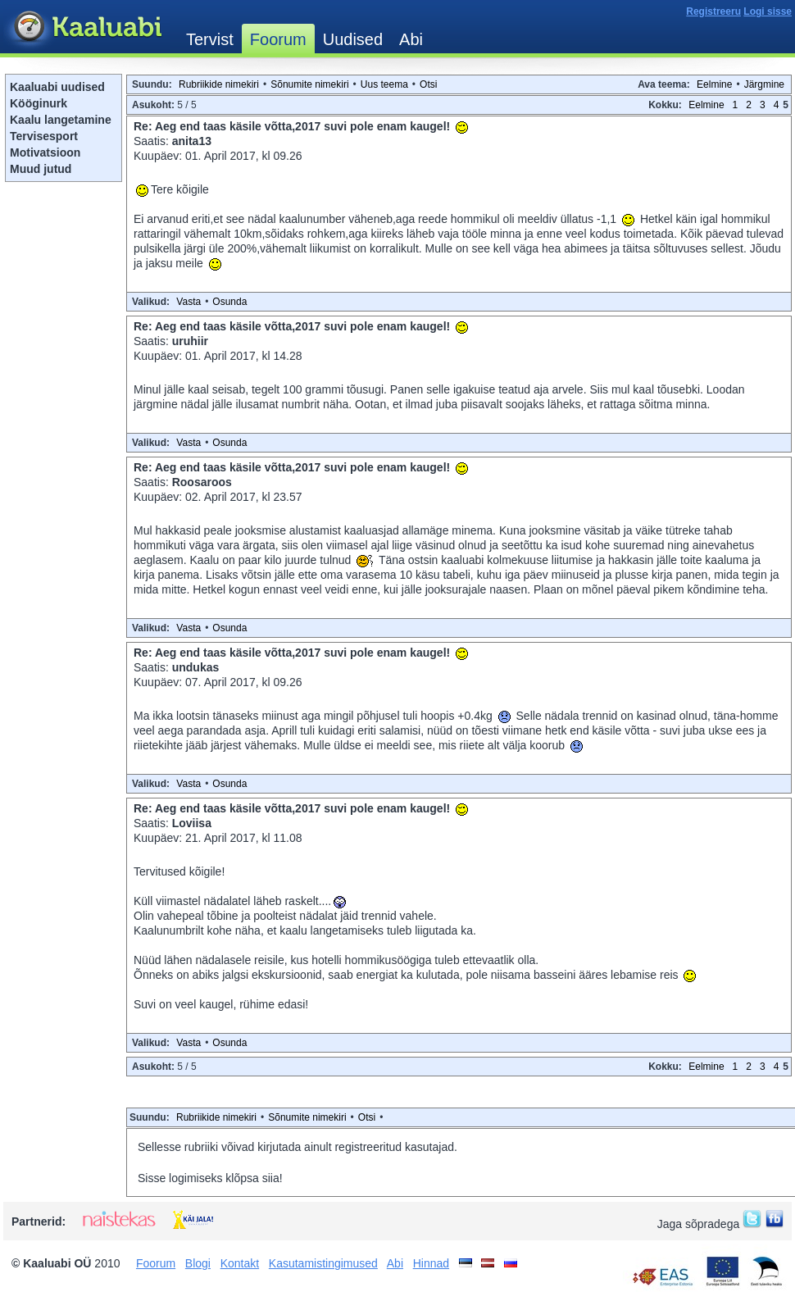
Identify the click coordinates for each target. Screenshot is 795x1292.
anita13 (191, 141)
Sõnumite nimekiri (309, 84)
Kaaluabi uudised (57, 86)
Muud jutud (40, 168)
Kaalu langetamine (60, 119)
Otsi (428, 84)
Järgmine (764, 84)
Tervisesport (44, 136)
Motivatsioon (45, 152)
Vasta (188, 301)
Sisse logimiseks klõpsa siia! (210, 1178)
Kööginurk (38, 103)
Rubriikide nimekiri (219, 84)
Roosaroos (202, 482)
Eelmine (714, 84)
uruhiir (190, 341)
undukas (196, 667)
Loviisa (191, 823)
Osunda (229, 301)
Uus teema (384, 84)
